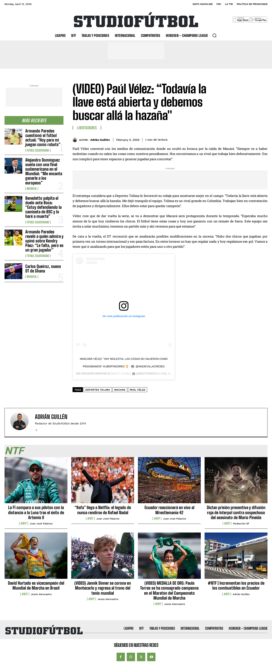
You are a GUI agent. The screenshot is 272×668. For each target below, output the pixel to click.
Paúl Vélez (137, 389)
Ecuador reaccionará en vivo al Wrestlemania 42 (169, 510)
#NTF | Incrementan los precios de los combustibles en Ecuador (236, 586)
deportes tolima (97, 389)
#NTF (24, 523)
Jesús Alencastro (41, 594)
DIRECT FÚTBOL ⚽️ (122, 373)
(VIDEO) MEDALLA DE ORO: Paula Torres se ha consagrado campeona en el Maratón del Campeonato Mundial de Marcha (169, 591)
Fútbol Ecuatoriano (38, 150)
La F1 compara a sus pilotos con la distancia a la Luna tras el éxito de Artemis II (36, 512)
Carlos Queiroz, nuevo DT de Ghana (43, 268)
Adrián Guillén (100, 140)
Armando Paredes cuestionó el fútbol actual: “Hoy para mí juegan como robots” (42, 137)
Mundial (32, 188)
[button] (214, 35)
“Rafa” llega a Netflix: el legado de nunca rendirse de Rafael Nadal (103, 510)
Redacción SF (241, 523)
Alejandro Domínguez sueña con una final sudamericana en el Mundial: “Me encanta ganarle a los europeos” (43, 171)
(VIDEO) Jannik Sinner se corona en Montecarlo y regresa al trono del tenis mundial (102, 588)
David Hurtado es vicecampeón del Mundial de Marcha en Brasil (36, 586)
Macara (120, 389)
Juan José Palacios (41, 523)
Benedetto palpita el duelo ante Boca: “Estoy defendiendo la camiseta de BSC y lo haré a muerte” (43, 207)
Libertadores (87, 128)
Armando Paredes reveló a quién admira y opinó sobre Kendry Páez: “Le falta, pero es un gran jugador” (44, 241)
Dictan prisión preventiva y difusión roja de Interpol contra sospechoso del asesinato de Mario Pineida (236, 512)
